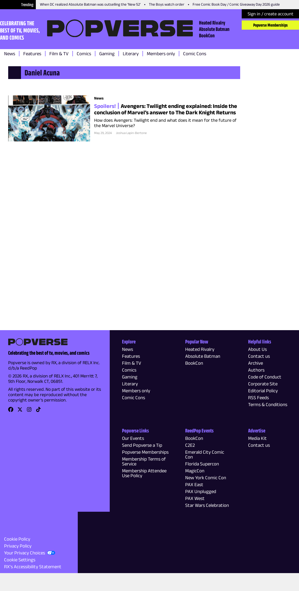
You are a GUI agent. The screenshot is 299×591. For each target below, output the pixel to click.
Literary (131, 53)
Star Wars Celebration (207, 505)
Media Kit (257, 438)
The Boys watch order (166, 4)
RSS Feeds (258, 397)
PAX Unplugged (200, 491)
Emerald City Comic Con (204, 454)
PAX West (195, 498)
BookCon (207, 35)
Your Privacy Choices (24, 552)
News (9, 53)
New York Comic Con (205, 477)
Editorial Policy (263, 390)
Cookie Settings (19, 559)
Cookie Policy (17, 539)
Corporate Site (263, 383)
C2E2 (190, 445)
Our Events (133, 438)
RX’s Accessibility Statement (32, 566)
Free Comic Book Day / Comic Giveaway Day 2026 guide (236, 4)
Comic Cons (194, 53)
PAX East (194, 484)
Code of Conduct (264, 376)
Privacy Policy (17, 545)
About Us (257, 349)
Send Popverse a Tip (142, 445)
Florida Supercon (202, 463)
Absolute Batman (214, 29)
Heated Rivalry (212, 22)
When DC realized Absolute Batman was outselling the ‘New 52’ (90, 4)
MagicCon (194, 470)
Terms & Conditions (267, 404)
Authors (256, 369)
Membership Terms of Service (144, 461)
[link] (10, 411)
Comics (84, 53)
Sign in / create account (270, 13)
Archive (255, 363)
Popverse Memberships (270, 25)
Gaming (107, 53)
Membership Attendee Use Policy (144, 473)
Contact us (259, 356)
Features (32, 53)
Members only (161, 53)
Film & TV (59, 53)
